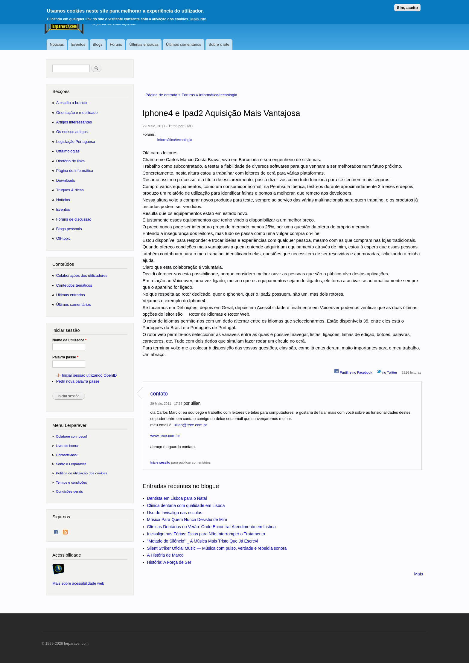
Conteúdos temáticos (74, 285)
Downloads (65, 180)
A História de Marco (165, 555)
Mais (418, 574)
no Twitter (387, 371)
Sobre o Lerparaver (71, 464)
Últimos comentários (183, 44)
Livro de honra (67, 445)
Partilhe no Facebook (353, 371)
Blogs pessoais (69, 229)
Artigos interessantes (74, 122)
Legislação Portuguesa (75, 141)
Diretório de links (70, 161)
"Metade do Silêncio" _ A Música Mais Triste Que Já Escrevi (202, 541)
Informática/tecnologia (218, 95)
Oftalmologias (68, 151)
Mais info (198, 17)
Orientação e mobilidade (77, 112)
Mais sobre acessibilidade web (78, 583)
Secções (60, 91)
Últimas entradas (144, 44)
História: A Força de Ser (169, 562)
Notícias (57, 44)
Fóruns (116, 44)
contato (159, 394)
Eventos (78, 44)
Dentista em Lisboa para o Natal (177, 498)
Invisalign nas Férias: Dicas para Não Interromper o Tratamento (206, 533)
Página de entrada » (164, 95)
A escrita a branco (71, 102)
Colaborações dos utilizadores (81, 275)
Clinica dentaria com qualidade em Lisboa (186, 505)
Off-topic (63, 238)
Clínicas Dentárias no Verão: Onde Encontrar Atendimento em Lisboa (211, 526)
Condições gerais (69, 491)
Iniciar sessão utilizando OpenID (89, 375)
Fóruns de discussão (74, 219)
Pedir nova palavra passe (77, 381)
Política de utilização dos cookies (81, 473)
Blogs (98, 44)
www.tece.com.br (165, 435)
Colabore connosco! (71, 436)
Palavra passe (65, 357)
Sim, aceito (407, 5)
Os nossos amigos (72, 131)
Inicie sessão (160, 462)
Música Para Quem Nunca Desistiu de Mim (187, 519)
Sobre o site (218, 44)
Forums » (190, 95)
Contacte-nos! (67, 455)
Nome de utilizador (69, 340)
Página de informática (74, 170)
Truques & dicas (70, 190)
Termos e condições (71, 482)
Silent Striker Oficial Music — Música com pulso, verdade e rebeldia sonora (217, 548)
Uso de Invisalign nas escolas (174, 512)
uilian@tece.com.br (190, 425)
